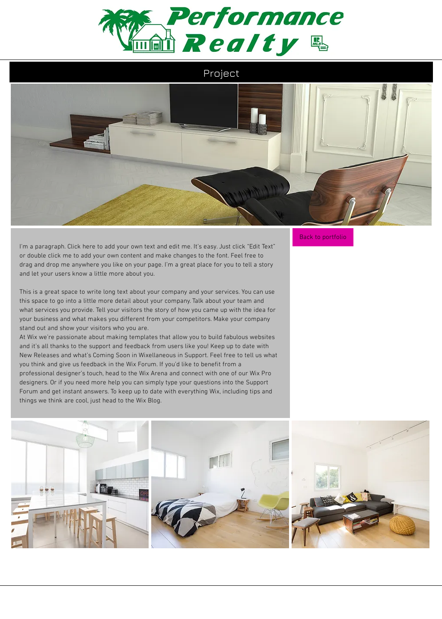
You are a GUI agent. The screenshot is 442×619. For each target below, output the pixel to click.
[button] (80, 484)
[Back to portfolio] (323, 237)
